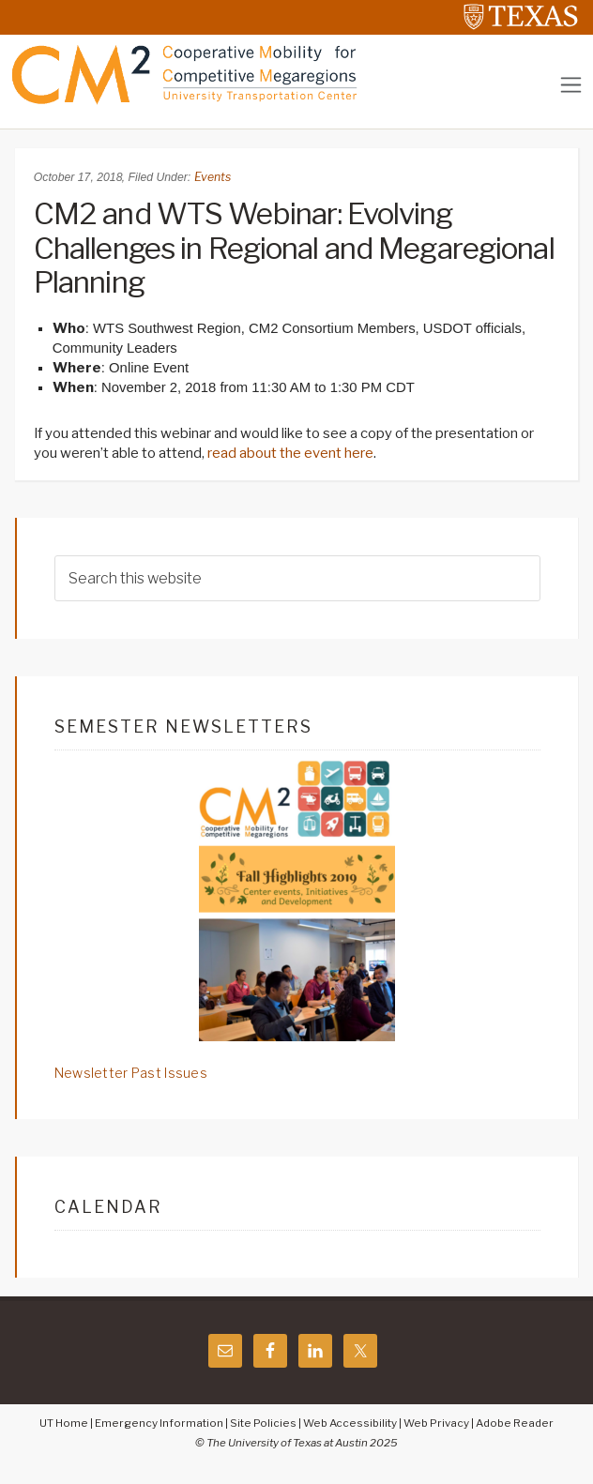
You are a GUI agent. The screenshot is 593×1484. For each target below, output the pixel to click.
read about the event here (290, 453)
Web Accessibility (350, 1423)
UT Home (63, 1423)
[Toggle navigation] (571, 84)
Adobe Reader (515, 1423)
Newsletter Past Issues (130, 1073)
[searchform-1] (297, 578)
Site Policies (263, 1423)
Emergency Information (159, 1423)
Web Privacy (436, 1423)
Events (212, 177)
